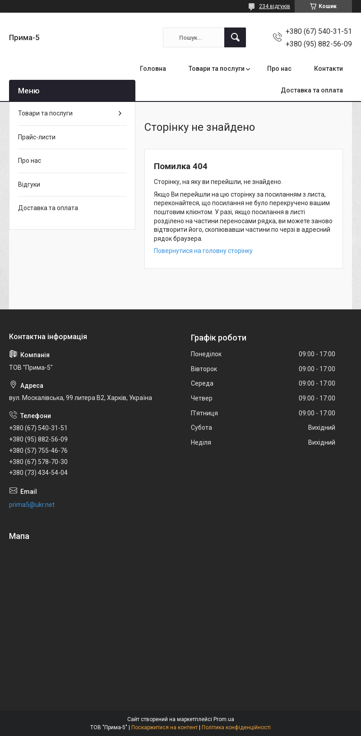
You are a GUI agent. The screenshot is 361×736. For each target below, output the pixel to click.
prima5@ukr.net (32, 504)
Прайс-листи (37, 137)
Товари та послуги (217, 68)
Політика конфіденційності (236, 727)
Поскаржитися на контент (164, 727)
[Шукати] (235, 37)
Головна (153, 68)
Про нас (279, 68)
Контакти (328, 68)
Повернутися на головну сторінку (203, 250)
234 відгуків (274, 6)
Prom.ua (223, 719)
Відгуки (29, 184)
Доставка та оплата (312, 90)
